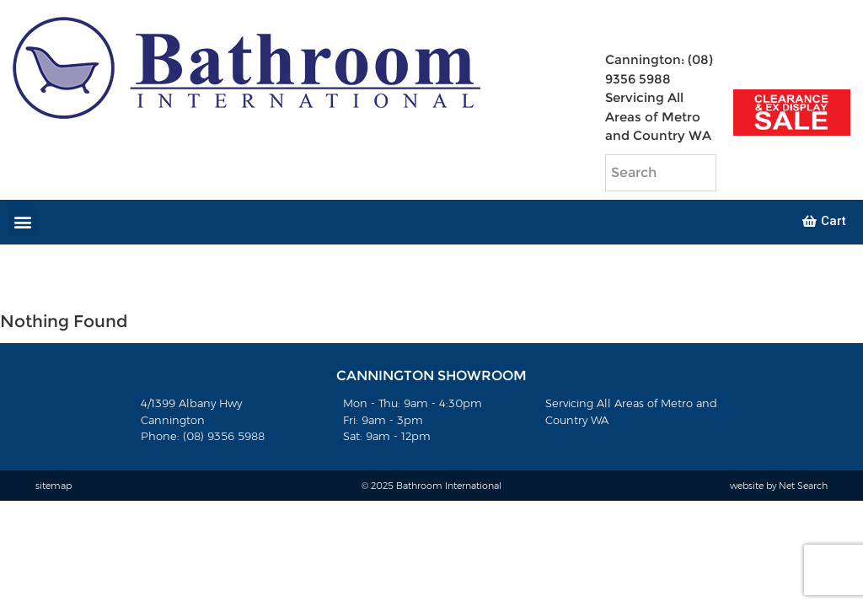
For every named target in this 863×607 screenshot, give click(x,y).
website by (754, 486)
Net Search (803, 486)
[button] (22, 222)
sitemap (53, 486)
